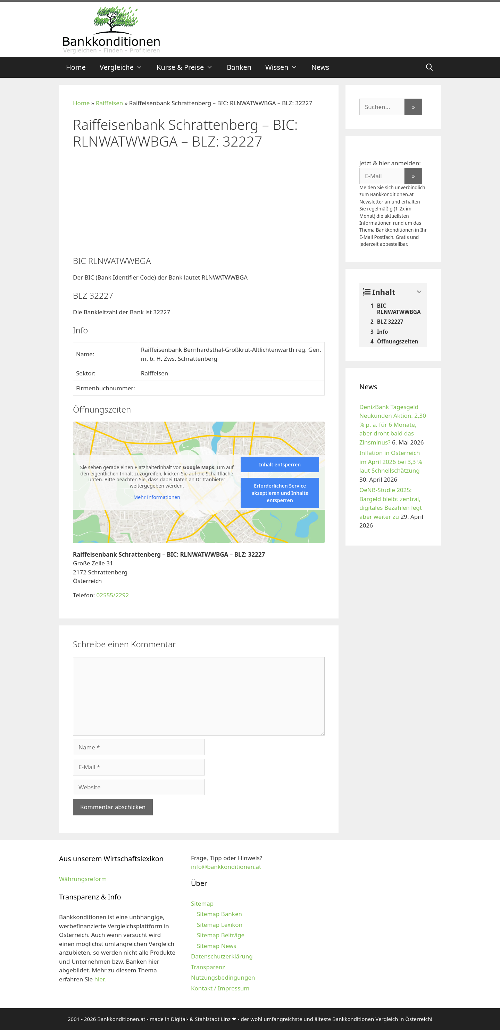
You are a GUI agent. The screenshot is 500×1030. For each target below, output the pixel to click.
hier (99, 979)
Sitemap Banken (219, 914)
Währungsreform (83, 879)
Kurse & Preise (188, 67)
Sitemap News (216, 946)
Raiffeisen (109, 103)
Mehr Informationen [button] (156, 497)
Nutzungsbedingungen (223, 977)
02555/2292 (112, 595)
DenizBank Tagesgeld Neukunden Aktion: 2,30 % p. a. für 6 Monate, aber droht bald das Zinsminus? (392, 424)
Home (76, 67)
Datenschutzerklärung (222, 956)
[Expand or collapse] (419, 292)
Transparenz (208, 967)
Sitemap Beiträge (220, 935)
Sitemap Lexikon (219, 925)
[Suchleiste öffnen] (429, 67)
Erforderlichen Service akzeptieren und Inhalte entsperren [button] (279, 493)
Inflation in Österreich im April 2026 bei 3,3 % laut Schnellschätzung (390, 461)
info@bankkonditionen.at (226, 867)
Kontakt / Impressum (220, 988)
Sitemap (202, 903)
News (320, 67)
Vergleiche (125, 67)
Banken (239, 67)
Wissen (285, 67)
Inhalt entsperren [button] (280, 464)
